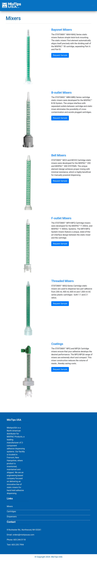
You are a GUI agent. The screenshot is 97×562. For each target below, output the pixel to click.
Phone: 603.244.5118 (16, 540)
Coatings (57, 344)
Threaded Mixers (62, 281)
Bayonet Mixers (61, 29)
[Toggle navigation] (93, 5)
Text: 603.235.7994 (15, 544)
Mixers (10, 506)
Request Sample (60, 55)
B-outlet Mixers (61, 92)
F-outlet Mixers (61, 218)
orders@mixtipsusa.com (23, 535)
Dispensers (12, 516)
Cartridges (11, 511)
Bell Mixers (58, 155)
